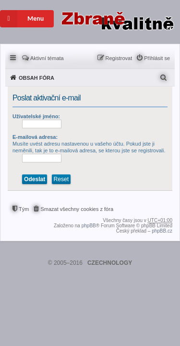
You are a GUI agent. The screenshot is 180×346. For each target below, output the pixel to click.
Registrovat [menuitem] (119, 58)
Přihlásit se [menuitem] (157, 58)
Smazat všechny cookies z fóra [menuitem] (76, 209)
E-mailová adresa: (35, 137)
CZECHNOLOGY (109, 263)
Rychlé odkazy (13, 57)
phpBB (89, 225)
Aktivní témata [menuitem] (47, 58)
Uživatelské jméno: (36, 116)
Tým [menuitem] (24, 209)
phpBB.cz (162, 231)
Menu (22, 18)
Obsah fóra (36, 78)
